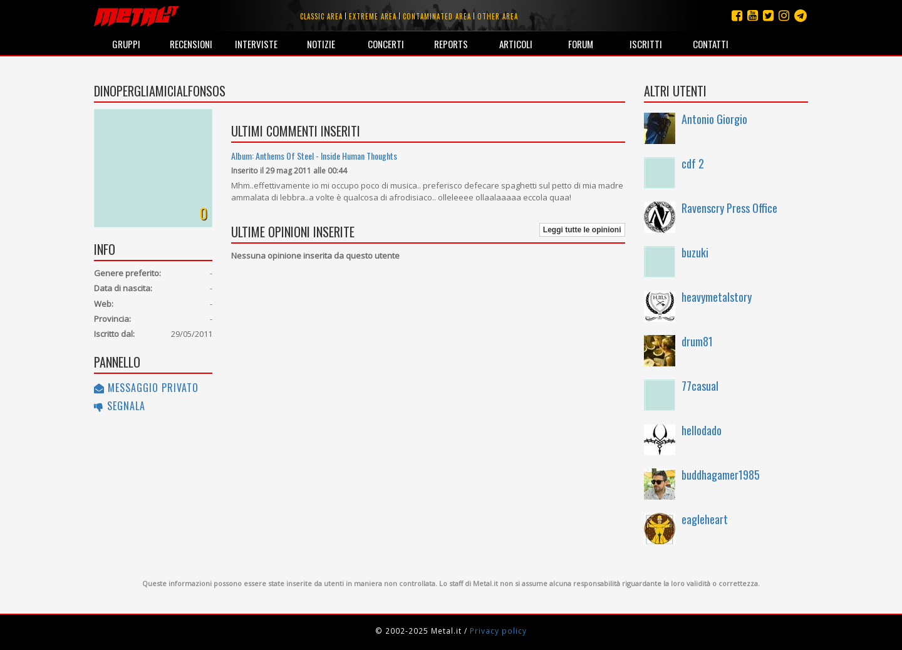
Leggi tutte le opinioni (582, 229)
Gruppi (126, 44)
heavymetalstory (717, 297)
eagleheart (705, 519)
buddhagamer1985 (721, 475)
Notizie (321, 44)
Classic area (321, 16)
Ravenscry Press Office (729, 208)
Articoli (515, 44)
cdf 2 (693, 163)
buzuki (695, 252)
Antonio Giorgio (714, 119)
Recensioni (191, 44)
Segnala (119, 405)
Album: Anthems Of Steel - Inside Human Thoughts (314, 155)
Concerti (386, 44)
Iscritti (646, 44)
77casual (700, 386)
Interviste (256, 44)
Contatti (710, 44)
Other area (497, 16)
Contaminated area (437, 16)
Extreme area (373, 16)
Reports (451, 44)
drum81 (697, 341)
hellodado (702, 430)
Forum (580, 44)
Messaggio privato (146, 387)
